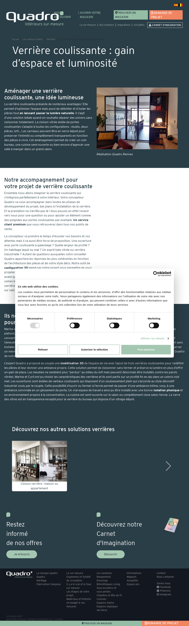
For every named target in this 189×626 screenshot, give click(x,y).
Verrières (51, 39)
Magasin (131, 576)
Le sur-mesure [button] (88, 24)
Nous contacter (165, 576)
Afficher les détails (152, 338)
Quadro (40, 576)
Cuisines (101, 599)
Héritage (41, 580)
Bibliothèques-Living (108, 584)
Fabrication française (48, 584)
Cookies (58, 619)
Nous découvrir (62, 15)
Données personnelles (40, 619)
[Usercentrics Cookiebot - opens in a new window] (155, 273)
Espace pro (133, 584)
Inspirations (124, 24)
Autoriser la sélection (94, 349)
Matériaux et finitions (78, 599)
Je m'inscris (22, 554)
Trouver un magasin (125, 15)
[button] (19, 466)
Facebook (164, 587)
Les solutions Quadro (33, 39)
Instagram (164, 594)
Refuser (43, 349)
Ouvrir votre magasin (90, 15)
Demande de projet (161, 15)
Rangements (104, 576)
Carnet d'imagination (165, 25)
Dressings (102, 580)
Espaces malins (105, 602)
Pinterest (163, 590)
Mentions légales (16, 619)
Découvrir (110, 554)
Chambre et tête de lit (109, 595)
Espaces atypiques (107, 606)
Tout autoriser (146, 349)
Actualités (139, 24)
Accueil (15, 39)
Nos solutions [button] (106, 24)
